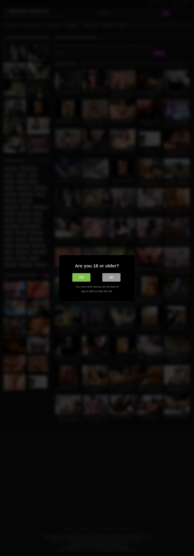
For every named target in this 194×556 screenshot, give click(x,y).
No (111, 277)
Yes (81, 277)
